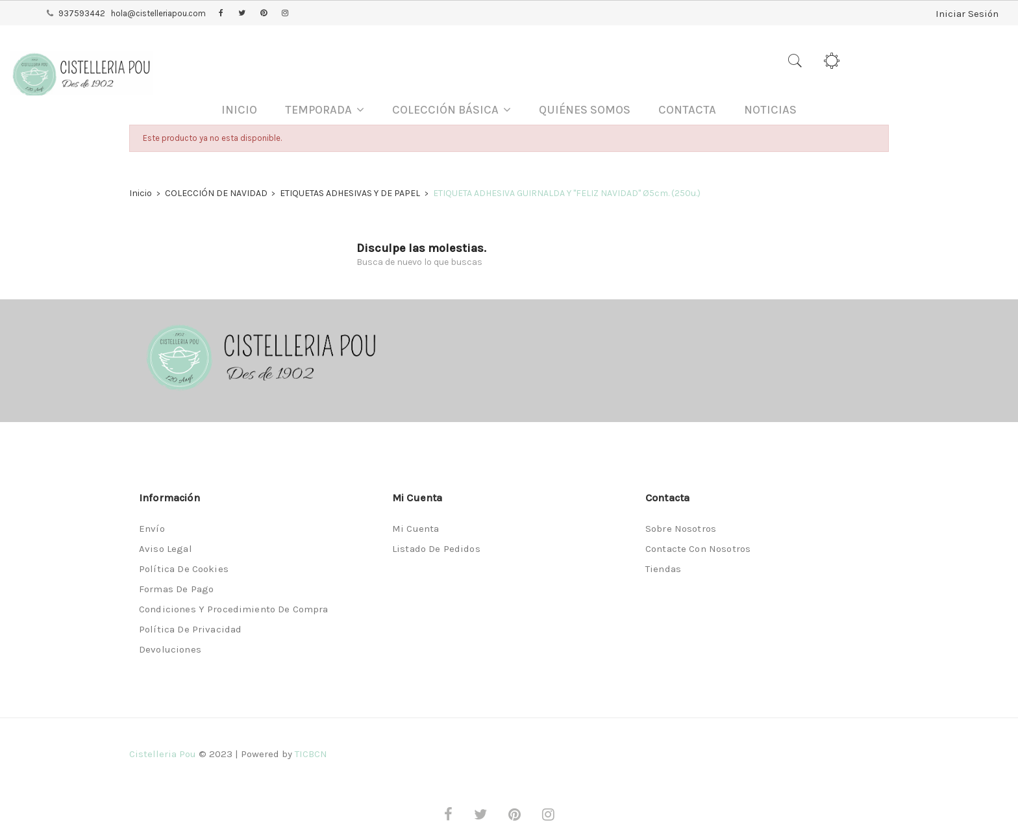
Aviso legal (165, 549)
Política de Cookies (184, 569)
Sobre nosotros (680, 528)
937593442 (81, 13)
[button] (324, 110)
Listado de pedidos (436, 549)
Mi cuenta (415, 528)
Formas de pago (176, 589)
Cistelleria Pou (162, 754)
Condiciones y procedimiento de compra (234, 609)
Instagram (285, 13)
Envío (152, 528)
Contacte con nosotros (698, 549)
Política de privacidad (190, 629)
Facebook (221, 13)
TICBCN (311, 754)
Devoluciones (170, 649)
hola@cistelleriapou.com (158, 13)
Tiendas (663, 569)
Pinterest (263, 13)
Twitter (241, 13)
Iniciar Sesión (963, 13)
